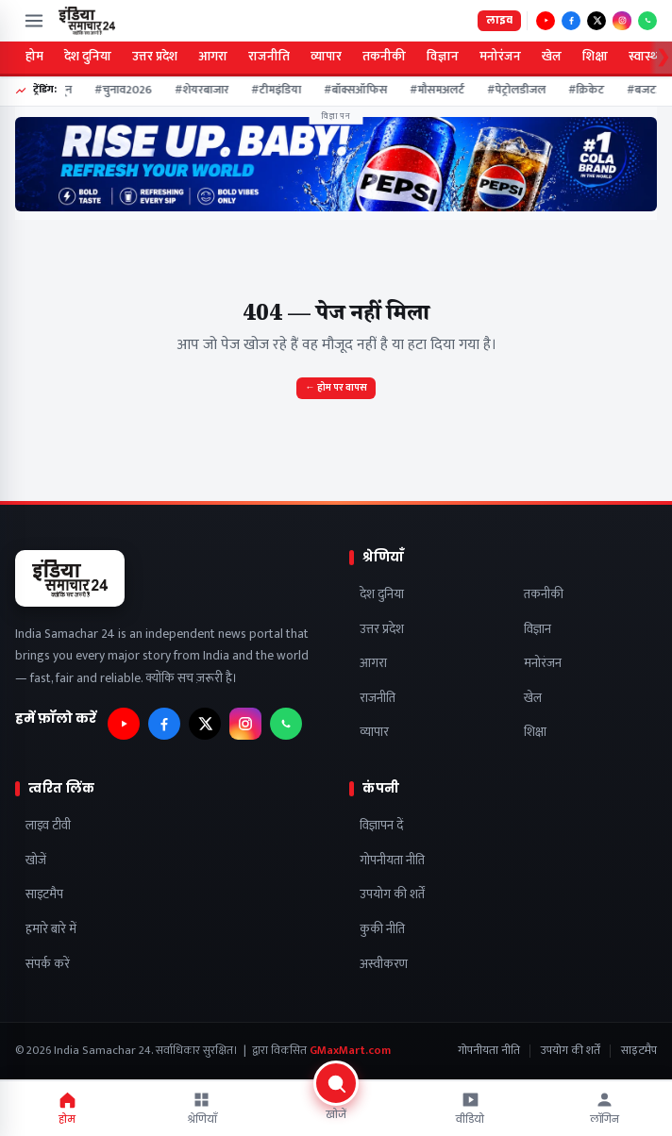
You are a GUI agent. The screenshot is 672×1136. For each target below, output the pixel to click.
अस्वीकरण (384, 965)
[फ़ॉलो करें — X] (596, 20)
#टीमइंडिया (283, 90)
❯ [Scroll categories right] (663, 57)
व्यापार (326, 56)
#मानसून (59, 90)
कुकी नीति (382, 930)
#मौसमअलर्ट (443, 90)
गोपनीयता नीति (392, 861)
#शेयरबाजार (208, 90)
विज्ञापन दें (381, 826)
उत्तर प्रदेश (154, 56)
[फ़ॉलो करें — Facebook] (571, 20)
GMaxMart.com (350, 1051)
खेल (552, 56)
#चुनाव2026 (130, 90)
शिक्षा (595, 56)
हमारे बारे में (50, 930)
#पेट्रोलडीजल (523, 90)
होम (34, 56)
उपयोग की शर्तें (392, 895)
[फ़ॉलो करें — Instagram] (622, 20)
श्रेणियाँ (202, 1108)
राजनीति (269, 56)
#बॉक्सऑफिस (362, 90)
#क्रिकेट (593, 90)
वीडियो (470, 1108)
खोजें (35, 861)
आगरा (212, 56)
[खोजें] (336, 1106)
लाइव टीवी (48, 826)
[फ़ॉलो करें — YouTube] (545, 20)
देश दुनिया (87, 56)
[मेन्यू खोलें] (34, 21)
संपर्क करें (47, 965)
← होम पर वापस (336, 387)
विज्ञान (443, 56)
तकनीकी (384, 56)
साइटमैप (44, 895)
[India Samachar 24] (87, 21)
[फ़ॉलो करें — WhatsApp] (647, 20)
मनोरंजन (500, 56)
